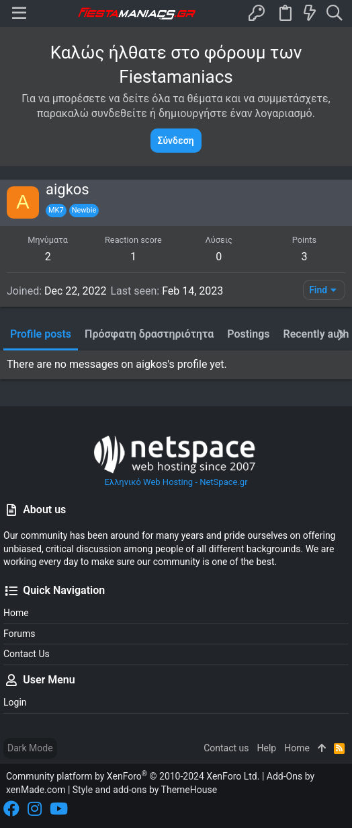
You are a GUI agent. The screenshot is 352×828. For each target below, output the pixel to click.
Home (16, 612)
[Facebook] (11, 808)
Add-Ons (284, 776)
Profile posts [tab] (40, 334)
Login (15, 702)
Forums (19, 633)
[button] (19, 13)
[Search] (334, 13)
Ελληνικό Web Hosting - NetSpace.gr (176, 460)
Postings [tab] (248, 334)
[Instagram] (35, 808)
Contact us (26, 653)
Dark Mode (30, 748)
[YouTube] (59, 808)
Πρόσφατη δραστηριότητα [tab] (149, 334)
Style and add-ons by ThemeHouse (145, 789)
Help (267, 748)
